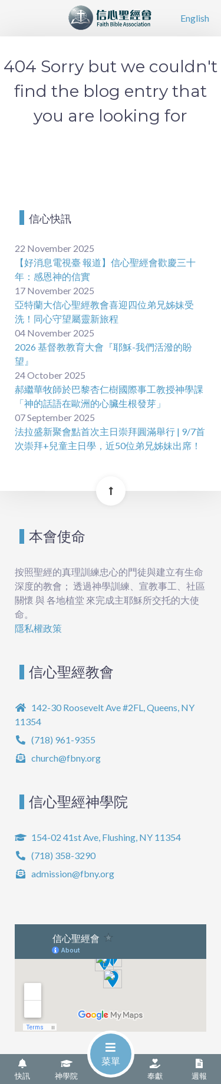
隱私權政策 (38, 628)
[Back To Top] (111, 491)
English (194, 17)
